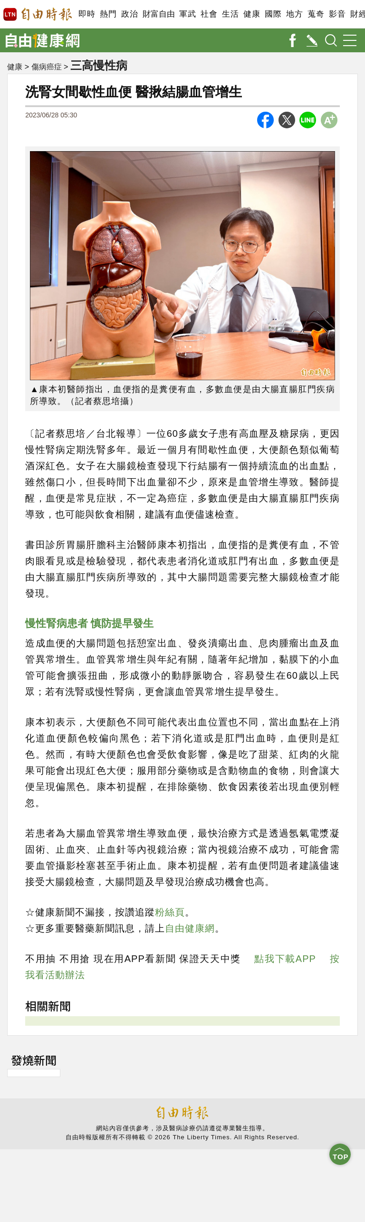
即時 (86, 14)
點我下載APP (285, 958)
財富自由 (158, 14)
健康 (251, 14)
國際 (273, 14)
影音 (337, 14)
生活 (230, 14)
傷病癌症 (46, 67)
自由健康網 (190, 928)
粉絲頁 (170, 912)
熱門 (108, 14)
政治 (129, 14)
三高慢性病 (100, 65)
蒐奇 (315, 14)
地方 (294, 14)
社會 (209, 14)
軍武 (187, 14)
